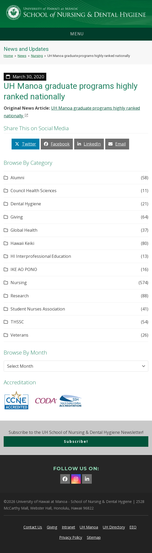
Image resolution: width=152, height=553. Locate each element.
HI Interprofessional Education (41, 256)
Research (20, 296)
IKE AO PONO (24, 269)
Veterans (19, 335)
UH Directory (114, 527)
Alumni (17, 178)
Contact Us (32, 527)
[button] (25, 144)
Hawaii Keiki (22, 243)
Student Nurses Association (38, 309)
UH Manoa (89, 527)
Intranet (68, 527)
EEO (132, 527)
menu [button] (77, 33)
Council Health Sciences (34, 190)
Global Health (24, 230)
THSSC (17, 322)
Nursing (19, 282)
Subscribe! (76, 441)
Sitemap (94, 537)
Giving (17, 217)
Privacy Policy (70, 537)
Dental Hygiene (26, 204)
